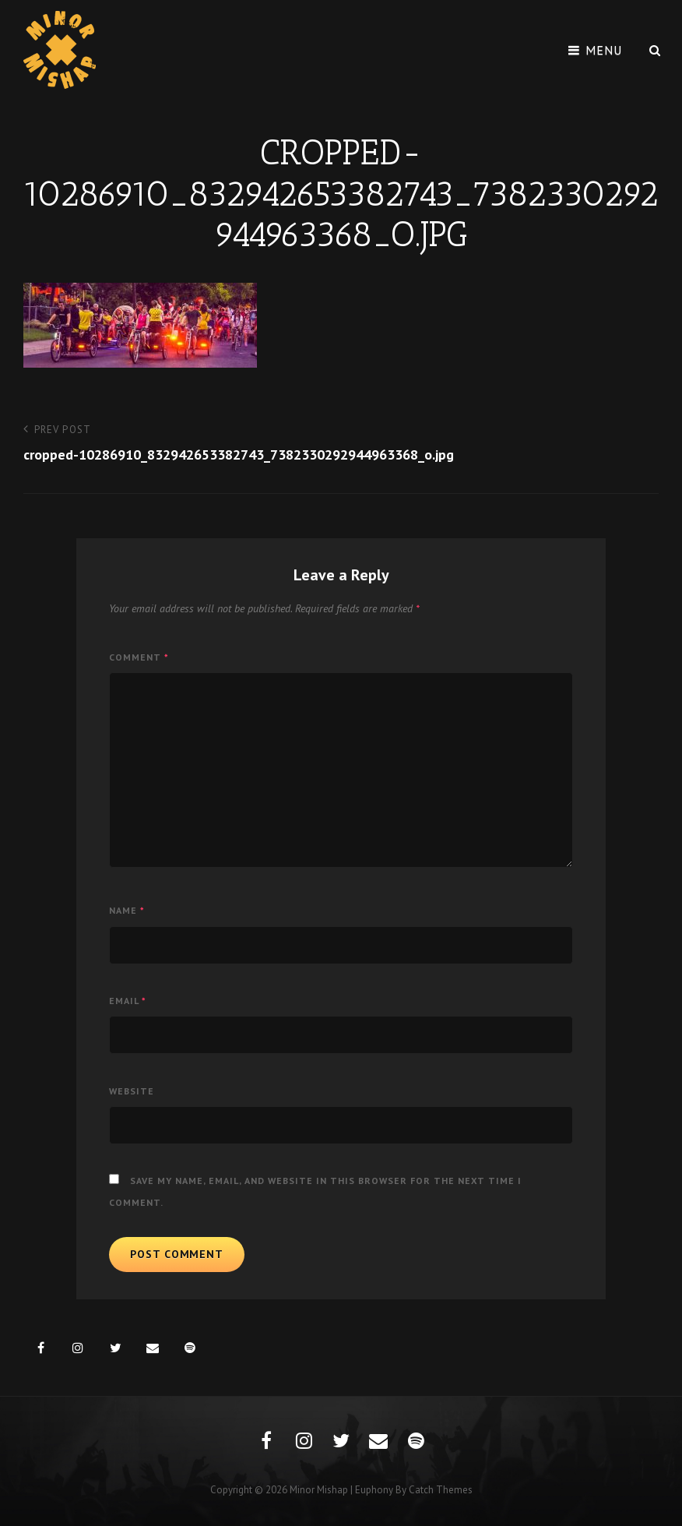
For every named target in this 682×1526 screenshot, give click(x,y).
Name (127, 910)
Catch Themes (441, 1489)
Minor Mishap (319, 1489)
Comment (139, 657)
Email (127, 1000)
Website (131, 1091)
